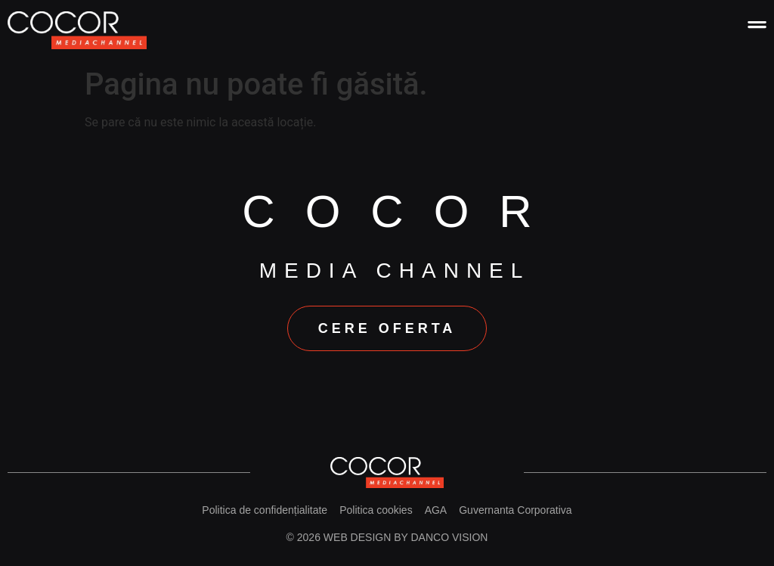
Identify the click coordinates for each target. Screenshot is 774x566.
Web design (357, 537)
